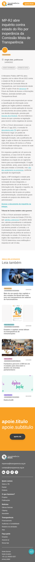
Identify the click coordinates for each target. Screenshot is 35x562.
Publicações (6, 500)
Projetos (4, 497)
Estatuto (4, 490)
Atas (3, 530)
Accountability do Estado (11, 290)
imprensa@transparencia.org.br (13, 464)
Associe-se (5, 540)
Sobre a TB (5, 484)
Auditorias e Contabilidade (10, 523)
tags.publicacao (9, 324)
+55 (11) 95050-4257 (9, 556)
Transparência (7, 518)
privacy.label (6, 559)
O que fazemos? (8, 494)
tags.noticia (7, 288)
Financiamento (7, 520)
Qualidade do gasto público (12, 361)
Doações (5, 537)
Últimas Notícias (7, 507)
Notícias (5, 504)
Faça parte (6, 534)
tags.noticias (6, 54)
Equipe (4, 487)
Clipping (4, 510)
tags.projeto (8, 395)
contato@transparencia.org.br (13, 468)
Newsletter (5, 513)
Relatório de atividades (9, 527)
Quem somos (7, 481)
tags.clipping (8, 358)
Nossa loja (5, 543)
